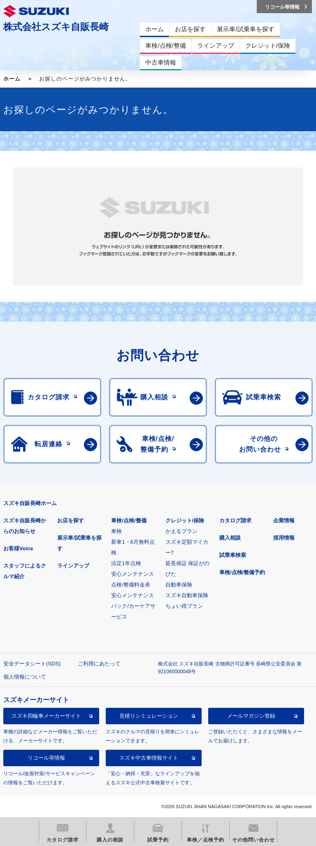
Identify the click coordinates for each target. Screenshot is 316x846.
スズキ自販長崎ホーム (30, 503)
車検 (116, 531)
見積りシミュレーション (148, 716)
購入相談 (230, 538)
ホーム (12, 79)
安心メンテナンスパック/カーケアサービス (133, 606)
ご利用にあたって (99, 664)
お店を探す (70, 520)
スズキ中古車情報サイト (148, 758)
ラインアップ (73, 566)
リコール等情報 (46, 758)
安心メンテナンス (132, 574)
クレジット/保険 (184, 520)
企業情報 (284, 520)
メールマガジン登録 (251, 716)
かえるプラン (181, 531)
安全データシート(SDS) (31, 664)
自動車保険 (178, 585)
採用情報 (284, 538)
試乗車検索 (232, 555)
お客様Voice (18, 548)
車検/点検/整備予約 (242, 572)
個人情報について (24, 677)
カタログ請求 (235, 520)
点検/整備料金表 (130, 585)
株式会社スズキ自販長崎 (56, 26)
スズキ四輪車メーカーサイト (46, 716)
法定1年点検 (126, 563)
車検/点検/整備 (128, 520)
